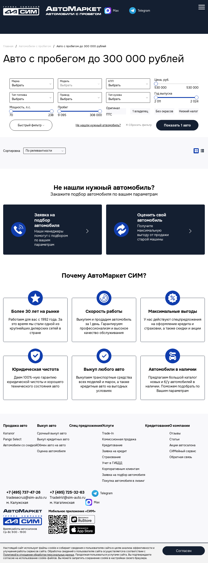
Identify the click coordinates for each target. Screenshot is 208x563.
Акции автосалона (182, 445)
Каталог (9, 433)
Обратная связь (180, 457)
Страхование (111, 457)
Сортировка (11, 151)
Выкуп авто (46, 425)
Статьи (174, 439)
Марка (15, 81)
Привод (64, 95)
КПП (111, 81)
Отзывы (175, 433)
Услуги (108, 425)
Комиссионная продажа (119, 439)
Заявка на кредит (114, 451)
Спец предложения (85, 425)
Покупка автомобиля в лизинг (123, 481)
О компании (179, 425)
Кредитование (112, 445)
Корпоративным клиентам (120, 469)
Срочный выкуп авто (52, 433)
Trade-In (108, 433)
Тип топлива (19, 95)
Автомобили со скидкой (20, 445)
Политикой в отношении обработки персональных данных (38, 554)
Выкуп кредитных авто (53, 439)
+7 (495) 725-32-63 (67, 492)
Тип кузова (115, 95)
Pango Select (12, 439)
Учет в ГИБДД (112, 463)
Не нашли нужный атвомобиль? (98, 125)
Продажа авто (15, 425)
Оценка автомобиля (51, 451)
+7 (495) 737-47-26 (23, 492)
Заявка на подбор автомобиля (123, 475)
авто (177, 125)
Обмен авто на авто (51, 445)
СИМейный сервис (182, 451)
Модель (64, 81)
